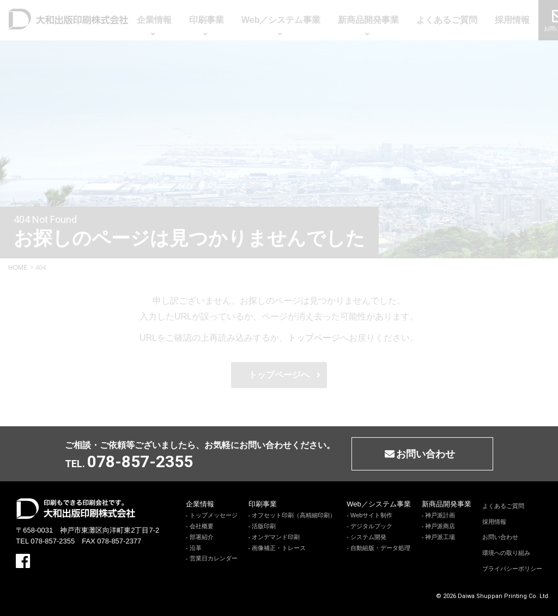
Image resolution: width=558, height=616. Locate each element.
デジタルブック (371, 526)
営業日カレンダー (214, 558)
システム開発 (368, 537)
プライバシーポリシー (512, 568)
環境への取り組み (506, 552)
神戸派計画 (440, 515)
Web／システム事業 (379, 504)
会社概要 (202, 526)
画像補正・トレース (279, 548)
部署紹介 (202, 537)
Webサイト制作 (371, 515)
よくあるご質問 (503, 506)
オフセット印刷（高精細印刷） (294, 515)
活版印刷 (264, 526)
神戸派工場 (440, 537)
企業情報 (200, 504)
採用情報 (494, 521)
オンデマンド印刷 (276, 537)
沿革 (196, 548)
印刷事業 (262, 504)
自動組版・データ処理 (380, 548)
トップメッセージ (214, 515)
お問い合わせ (500, 537)
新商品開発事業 (446, 504)
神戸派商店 (440, 526)
